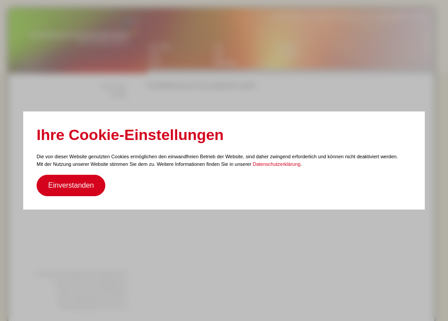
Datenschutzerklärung (276, 164)
